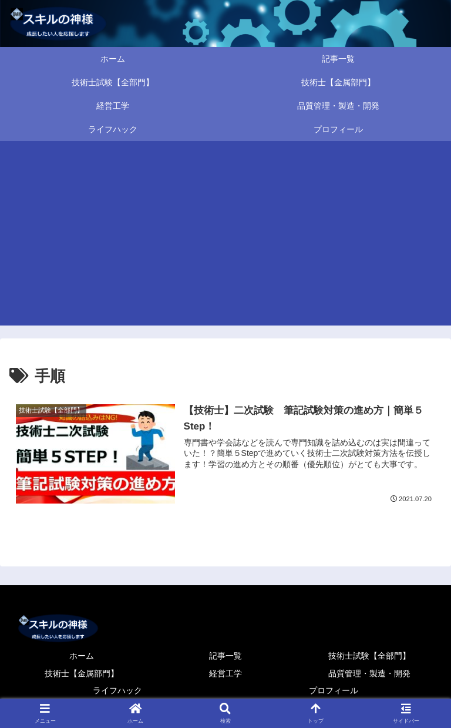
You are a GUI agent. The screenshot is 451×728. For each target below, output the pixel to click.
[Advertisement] (225, 237)
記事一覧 (225, 655)
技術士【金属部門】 (82, 673)
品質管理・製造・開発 (369, 673)
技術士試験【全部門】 (369, 655)
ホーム (81, 655)
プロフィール (333, 690)
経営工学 (225, 673)
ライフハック (117, 690)
